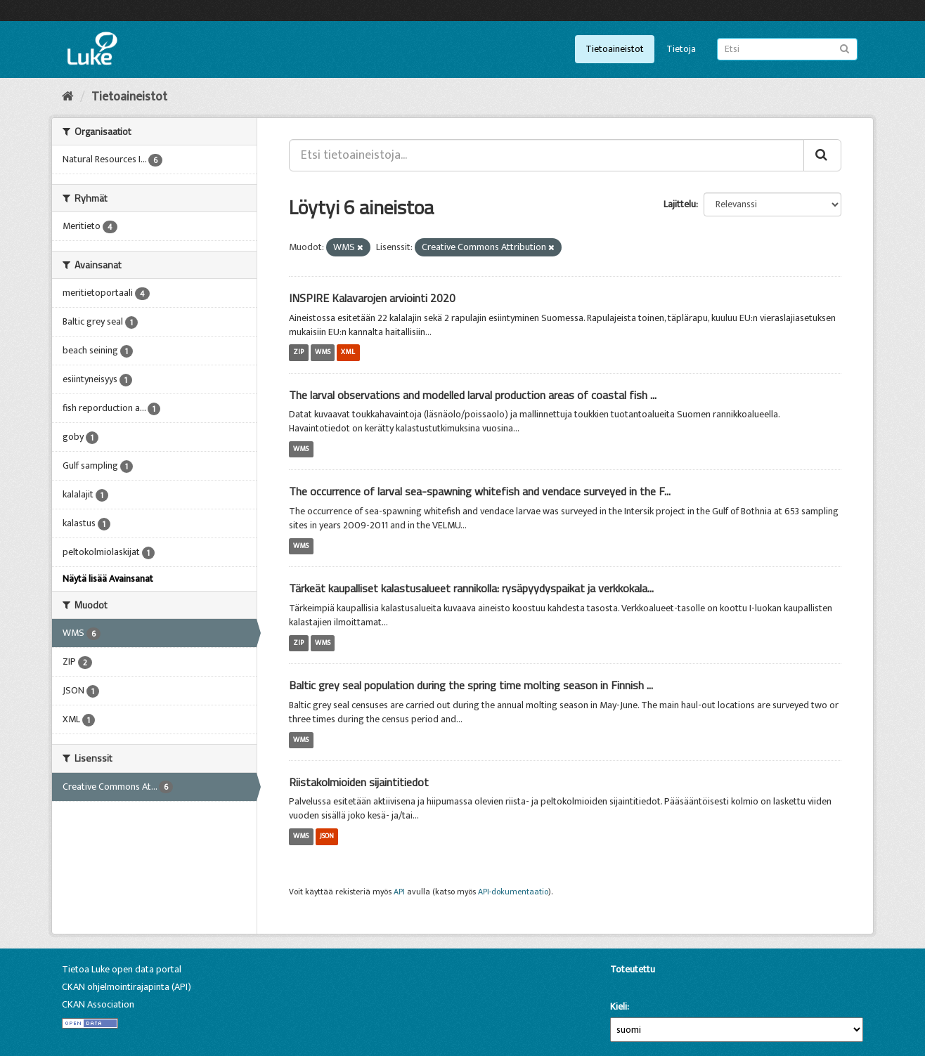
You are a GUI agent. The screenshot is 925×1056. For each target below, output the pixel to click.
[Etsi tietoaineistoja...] (546, 155)
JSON (327, 836)
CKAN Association (98, 1004)
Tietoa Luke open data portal (121, 969)
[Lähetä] (844, 48)
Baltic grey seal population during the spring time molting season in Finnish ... (471, 685)
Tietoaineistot (615, 49)
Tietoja (681, 49)
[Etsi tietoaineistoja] (787, 49)
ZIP (298, 352)
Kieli (618, 1007)
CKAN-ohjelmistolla (634, 985)
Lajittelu (680, 204)
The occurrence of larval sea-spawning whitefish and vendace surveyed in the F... (480, 491)
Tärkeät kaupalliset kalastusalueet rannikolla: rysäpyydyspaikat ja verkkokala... (471, 588)
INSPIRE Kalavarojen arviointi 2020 (372, 297)
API (399, 892)
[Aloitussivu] (68, 96)
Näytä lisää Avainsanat (108, 579)
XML (348, 352)
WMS (322, 352)
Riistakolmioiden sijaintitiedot (359, 782)
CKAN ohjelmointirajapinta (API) (126, 987)
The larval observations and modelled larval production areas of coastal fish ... (472, 394)
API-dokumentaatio (513, 892)
